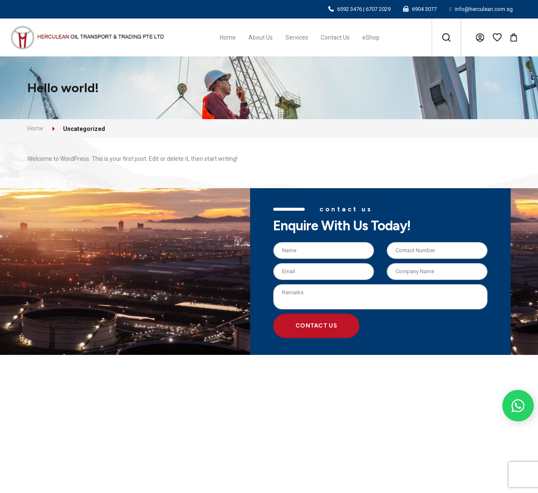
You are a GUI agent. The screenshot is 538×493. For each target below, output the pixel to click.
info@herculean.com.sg (484, 9)
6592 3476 (349, 9)
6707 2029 (378, 9)
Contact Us (316, 325)
